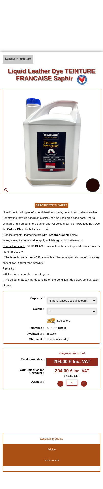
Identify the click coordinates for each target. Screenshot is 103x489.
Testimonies (51, 460)
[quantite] (72, 383)
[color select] (72, 311)
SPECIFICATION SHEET (51, 205)
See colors (58, 321)
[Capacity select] (72, 300)
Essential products (51, 438)
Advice (51, 449)
